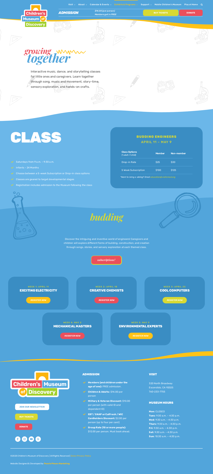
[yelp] (38, 439)
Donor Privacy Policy (81, 456)
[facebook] (17, 439)
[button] (202, 4)
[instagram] (24, 439)
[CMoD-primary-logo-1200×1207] (34, 3)
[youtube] (31, 439)
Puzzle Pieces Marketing (57, 463)
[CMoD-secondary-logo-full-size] (39, 372)
